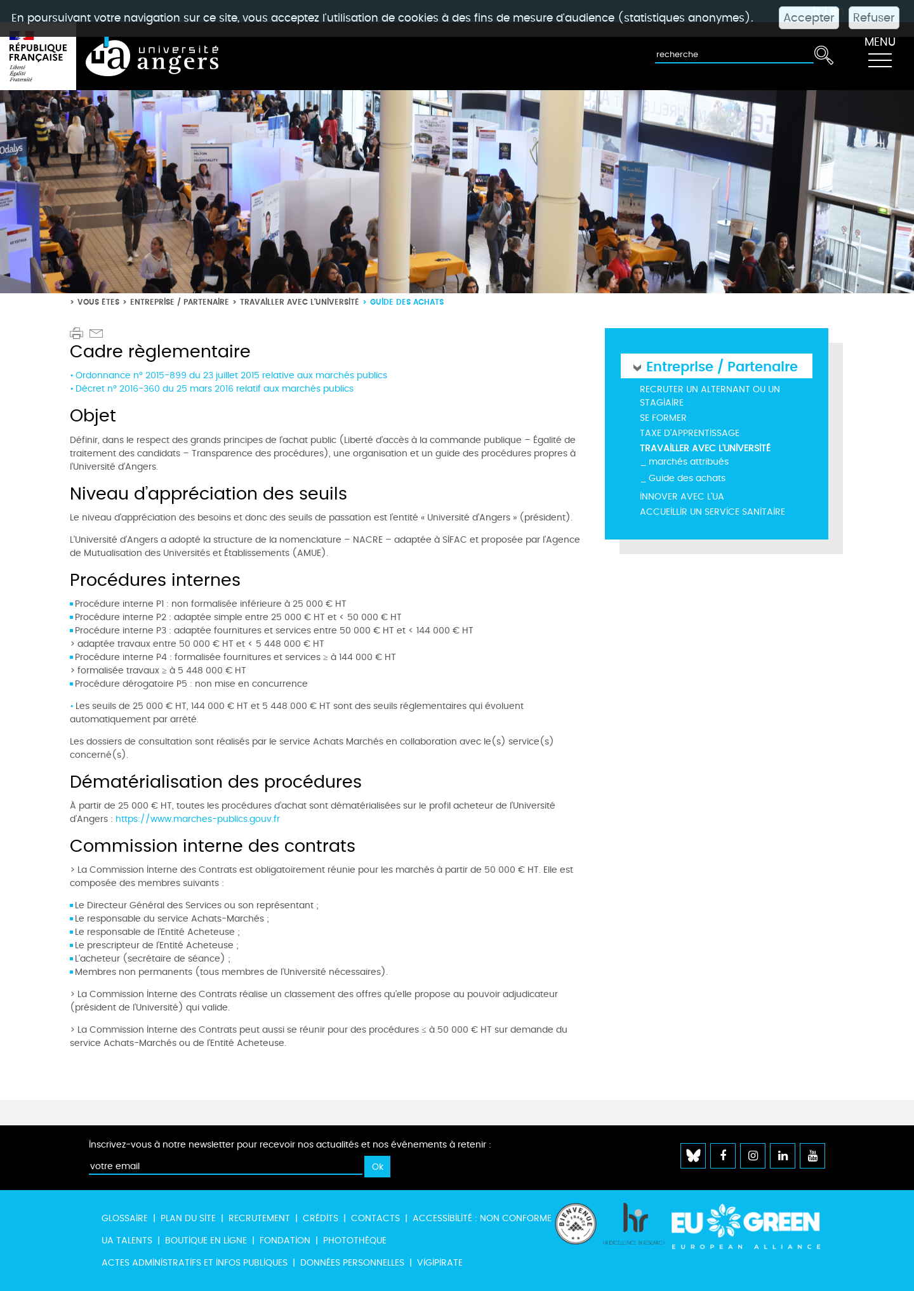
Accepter (809, 18)
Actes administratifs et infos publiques (195, 1262)
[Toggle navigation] (879, 56)
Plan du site (188, 1218)
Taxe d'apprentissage (689, 433)
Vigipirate (440, 1262)
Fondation (285, 1240)
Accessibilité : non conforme (482, 1218)
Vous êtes (98, 301)
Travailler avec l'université (299, 301)
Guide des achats (687, 478)
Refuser (874, 18)
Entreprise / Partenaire (179, 301)
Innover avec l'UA (682, 496)
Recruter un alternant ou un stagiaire (710, 396)
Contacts (375, 1218)
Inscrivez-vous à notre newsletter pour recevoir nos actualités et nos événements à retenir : (290, 1144)
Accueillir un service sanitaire (712, 512)
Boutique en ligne (206, 1240)
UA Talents (127, 1240)
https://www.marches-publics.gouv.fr (198, 819)
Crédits (320, 1218)
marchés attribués (689, 461)
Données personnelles (352, 1262)
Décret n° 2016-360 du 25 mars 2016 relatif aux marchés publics (215, 388)
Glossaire (125, 1218)
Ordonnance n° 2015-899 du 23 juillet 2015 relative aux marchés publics (231, 375)
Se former (663, 418)
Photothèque (355, 1240)
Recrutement (259, 1218)
